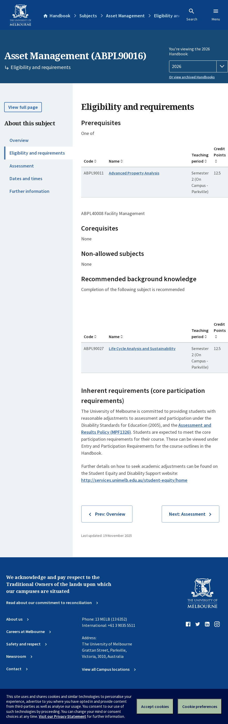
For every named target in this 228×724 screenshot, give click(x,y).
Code (88, 161)
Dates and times (26, 178)
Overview (19, 140)
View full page (23, 107)
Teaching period (200, 158)
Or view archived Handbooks (192, 77)
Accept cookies (155, 706)
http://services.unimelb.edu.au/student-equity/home (134, 480)
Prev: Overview (110, 514)
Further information (29, 191)
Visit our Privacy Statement (62, 716)
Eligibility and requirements (37, 153)
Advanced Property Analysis (134, 173)
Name (114, 161)
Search (191, 14)
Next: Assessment (187, 514)
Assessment (22, 166)
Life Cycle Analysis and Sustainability (142, 348)
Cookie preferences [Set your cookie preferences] (199, 706)
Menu (216, 14)
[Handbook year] (198, 66)
